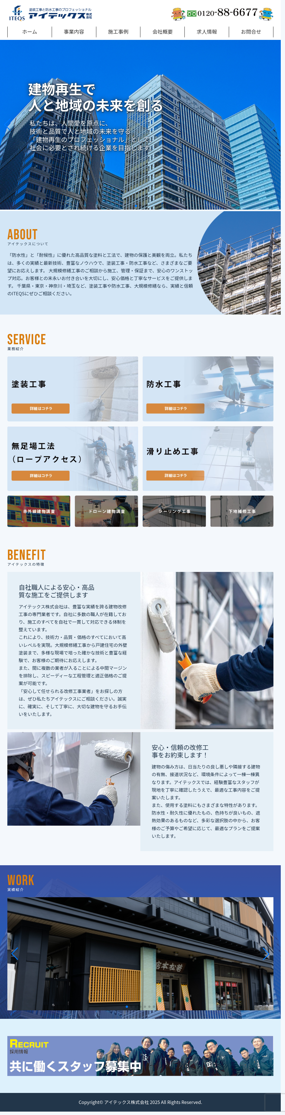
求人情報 (207, 31)
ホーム (29, 31)
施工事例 (118, 31)
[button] (136, 206)
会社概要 (162, 31)
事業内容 (74, 31)
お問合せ (251, 31)
